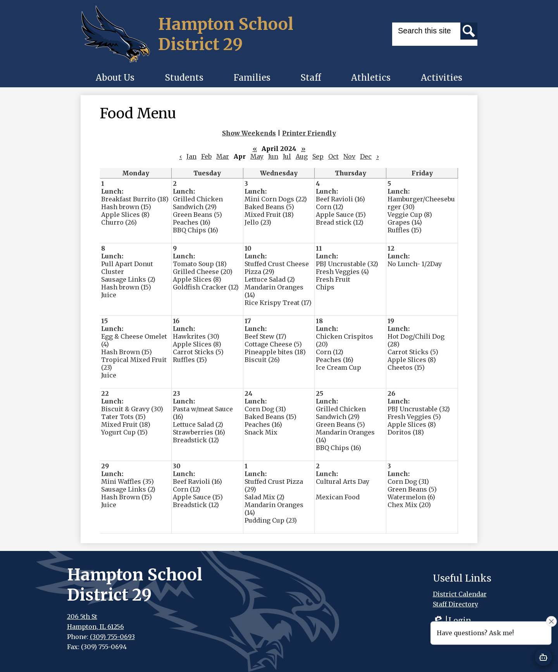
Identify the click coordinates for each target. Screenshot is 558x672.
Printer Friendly (309, 133)
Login (452, 620)
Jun (273, 156)
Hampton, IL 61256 (95, 626)
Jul (287, 156)
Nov (349, 156)
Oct (333, 156)
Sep (318, 156)
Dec (366, 156)
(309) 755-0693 (112, 637)
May (257, 156)
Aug (302, 156)
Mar (222, 156)
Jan (191, 156)
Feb (206, 156)
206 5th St (82, 616)
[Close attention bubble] (551, 622)
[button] (115, 77)
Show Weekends (249, 133)
